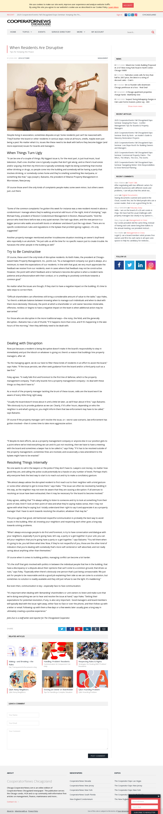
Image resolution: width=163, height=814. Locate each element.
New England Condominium (81, 799)
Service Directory (61, 32)
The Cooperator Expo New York (127, 790)
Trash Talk (132, 182)
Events (41, 32)
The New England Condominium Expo (130, 799)
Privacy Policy (33, 811)
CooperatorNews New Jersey (82, 785)
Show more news (135, 106)
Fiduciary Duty (136, 207)
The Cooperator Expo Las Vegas (127, 781)
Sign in (119, 14)
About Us (10, 811)
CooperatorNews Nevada (80, 781)
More (80, 32)
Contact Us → (13, 801)
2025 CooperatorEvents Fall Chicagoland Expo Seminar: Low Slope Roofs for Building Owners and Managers (133, 145)
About (10, 773)
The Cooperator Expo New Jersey (128, 785)
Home (13, 32)
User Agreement (123, 811)
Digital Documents (129, 195)
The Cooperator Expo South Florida (129, 794)
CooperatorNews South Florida (83, 794)
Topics (25, 32)
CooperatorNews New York (81, 790)
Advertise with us (21, 811)
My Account (97, 32)
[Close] (128, 5)
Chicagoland (149, 14)
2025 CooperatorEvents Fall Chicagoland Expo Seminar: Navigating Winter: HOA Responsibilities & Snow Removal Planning (134, 165)
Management (103, 58)
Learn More (113, 7)
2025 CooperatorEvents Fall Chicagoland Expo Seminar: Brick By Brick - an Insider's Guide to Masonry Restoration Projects (133, 135)
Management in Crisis (138, 220)
